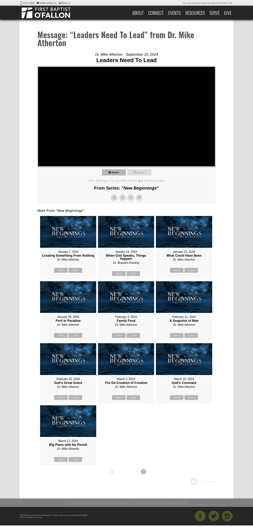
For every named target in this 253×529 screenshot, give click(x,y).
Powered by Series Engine (202, 481)
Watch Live (65, 3)
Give (228, 12)
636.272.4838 (29, 3)
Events (174, 12)
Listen (140, 172)
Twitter (214, 516)
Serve (214, 12)
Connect (156, 12)
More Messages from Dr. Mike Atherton (113, 180)
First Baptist (48, 13)
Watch (115, 172)
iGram (227, 516)
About (138, 12)
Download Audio (154, 180)
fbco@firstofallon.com (48, 3)
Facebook (200, 516)
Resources (195, 12)
